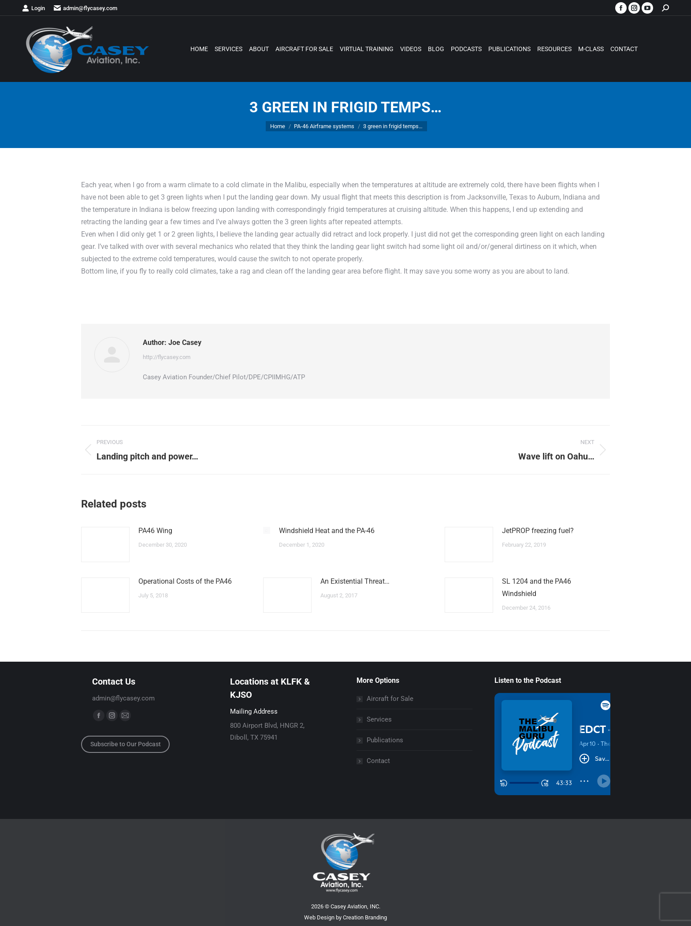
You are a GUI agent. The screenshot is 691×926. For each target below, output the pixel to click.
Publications (385, 740)
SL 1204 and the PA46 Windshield (536, 587)
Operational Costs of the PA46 (185, 581)
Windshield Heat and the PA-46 (327, 530)
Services (379, 719)
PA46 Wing (155, 530)
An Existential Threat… (355, 581)
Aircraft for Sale (390, 699)
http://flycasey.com (166, 357)
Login (33, 8)
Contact (378, 761)
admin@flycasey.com (85, 8)
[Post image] (105, 544)
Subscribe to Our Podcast (125, 744)
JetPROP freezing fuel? (538, 530)
